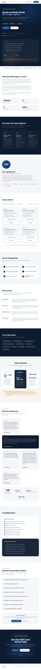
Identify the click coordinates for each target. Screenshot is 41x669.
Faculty (14, 1)
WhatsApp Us (26, 621)
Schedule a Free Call (24, 650)
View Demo (11, 223)
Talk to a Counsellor (16, 621)
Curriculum (9, 1)
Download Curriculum (11, 237)
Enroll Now (36, 1)
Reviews (18, 1)
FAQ (22, 1)
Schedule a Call (29, 1)
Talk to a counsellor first (27, 654)
